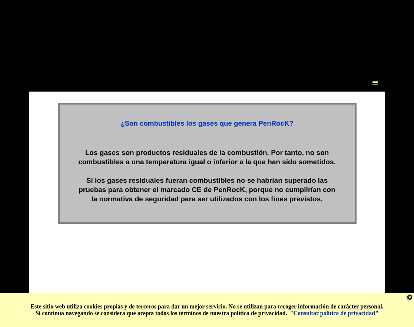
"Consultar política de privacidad (332, 313)
